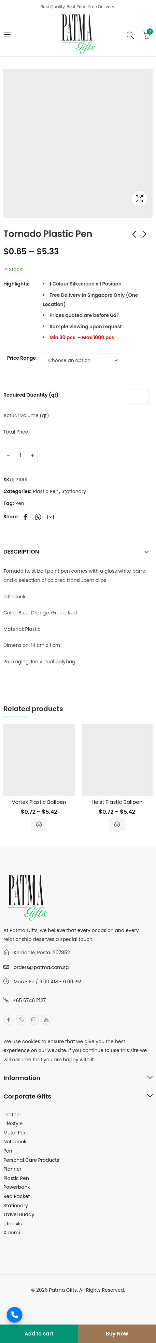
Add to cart (39, 1333)
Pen (19, 503)
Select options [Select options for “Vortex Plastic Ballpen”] (39, 824)
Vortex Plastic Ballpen (39, 802)
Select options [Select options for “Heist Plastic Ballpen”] (117, 824)
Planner (12, 1169)
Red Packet (16, 1196)
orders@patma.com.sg (41, 967)
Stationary (73, 491)
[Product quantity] (20, 455)
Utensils (12, 1223)
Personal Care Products (31, 1160)
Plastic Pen (46, 491)
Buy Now (117, 1333)
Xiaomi (11, 1232)
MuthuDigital (102, 1299)
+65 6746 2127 (29, 1000)
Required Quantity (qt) (30, 394)
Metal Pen (15, 1132)
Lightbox (139, 199)
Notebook (14, 1141)
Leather (12, 1114)
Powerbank (16, 1187)
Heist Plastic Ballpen (116, 802)
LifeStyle (13, 1123)
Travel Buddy (18, 1214)
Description (21, 552)
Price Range (21, 358)
